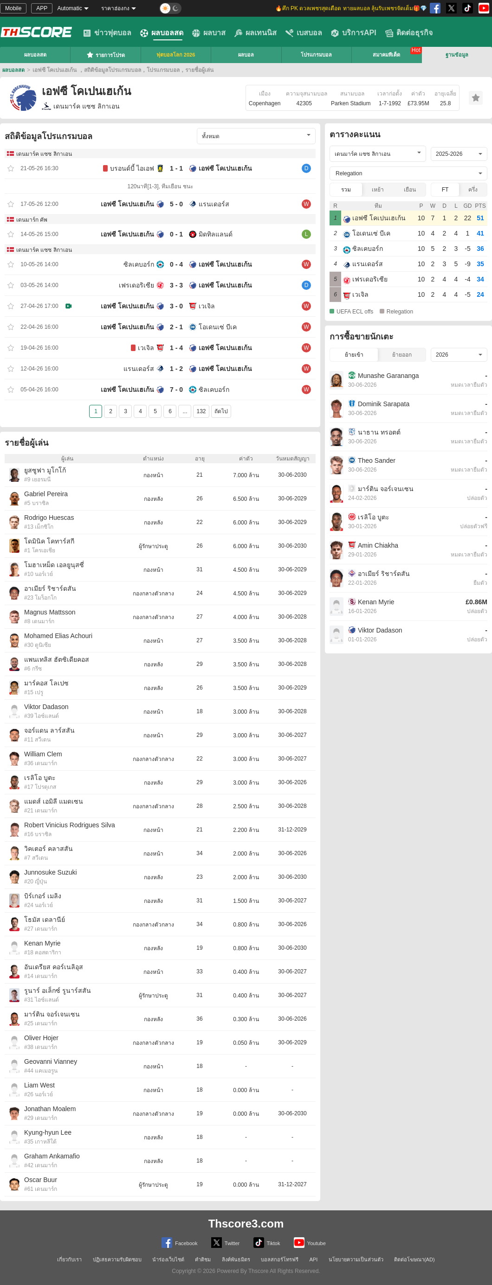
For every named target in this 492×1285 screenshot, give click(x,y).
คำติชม (203, 1259)
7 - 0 (176, 389)
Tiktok (266, 1242)
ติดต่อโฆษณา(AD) (414, 1259)
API (314, 1259)
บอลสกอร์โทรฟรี (279, 1259)
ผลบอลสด (161, 33)
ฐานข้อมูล (457, 55)
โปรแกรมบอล (316, 55)
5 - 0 (176, 204)
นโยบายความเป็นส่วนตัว (356, 1259)
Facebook (179, 1242)
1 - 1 (176, 168)
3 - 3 (176, 285)
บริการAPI (353, 33)
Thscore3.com (246, 1223)
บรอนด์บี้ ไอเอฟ (132, 168)
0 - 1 (176, 234)
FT (445, 189)
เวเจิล (207, 306)
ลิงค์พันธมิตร (236, 1259)
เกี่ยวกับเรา (69, 1259)
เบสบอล (303, 33)
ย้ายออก (402, 355)
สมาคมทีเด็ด (386, 55)
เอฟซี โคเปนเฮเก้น (225, 168)
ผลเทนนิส (255, 33)
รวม (346, 189)
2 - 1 (176, 327)
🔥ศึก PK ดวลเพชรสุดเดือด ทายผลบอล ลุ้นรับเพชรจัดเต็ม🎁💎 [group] (351, 8)
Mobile (13, 8)
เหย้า (378, 189)
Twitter (225, 1242)
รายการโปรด (105, 54)
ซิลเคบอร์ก (138, 264)
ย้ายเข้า (354, 355)
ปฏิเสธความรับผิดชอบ (117, 1259)
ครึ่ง (473, 189)
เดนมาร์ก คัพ (31, 220)
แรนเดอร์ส (214, 204)
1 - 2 (176, 368)
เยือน (410, 189)
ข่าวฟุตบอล (107, 33)
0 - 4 (176, 264)
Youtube (310, 1242)
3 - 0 (176, 306)
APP (41, 8)
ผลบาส (209, 33)
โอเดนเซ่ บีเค (218, 327)
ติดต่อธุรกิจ (409, 33)
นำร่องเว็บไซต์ (168, 1259)
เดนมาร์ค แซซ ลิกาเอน (81, 106)
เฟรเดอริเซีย (136, 285)
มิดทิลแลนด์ (216, 234)
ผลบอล (246, 55)
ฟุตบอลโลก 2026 (175, 55)
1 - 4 (176, 348)
